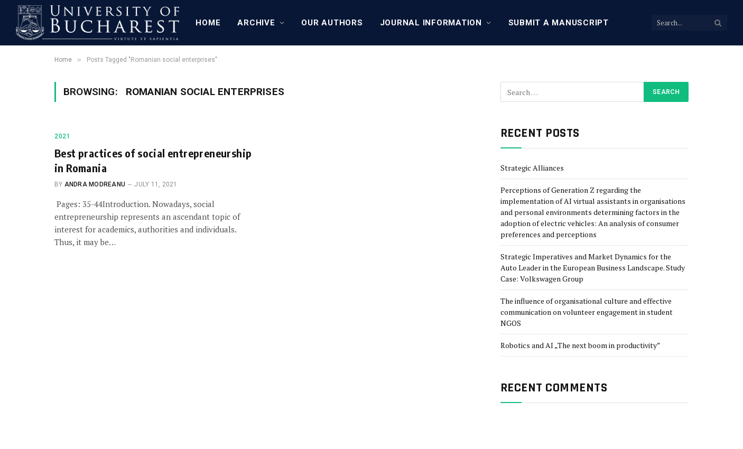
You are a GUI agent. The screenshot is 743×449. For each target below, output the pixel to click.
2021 (62, 136)
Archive (256, 22)
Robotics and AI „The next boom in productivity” (580, 345)
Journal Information (431, 22)
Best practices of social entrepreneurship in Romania (153, 160)
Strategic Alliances (532, 168)
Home (208, 22)
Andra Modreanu (94, 184)
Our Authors (332, 22)
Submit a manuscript (558, 22)
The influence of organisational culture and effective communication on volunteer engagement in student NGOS (586, 312)
